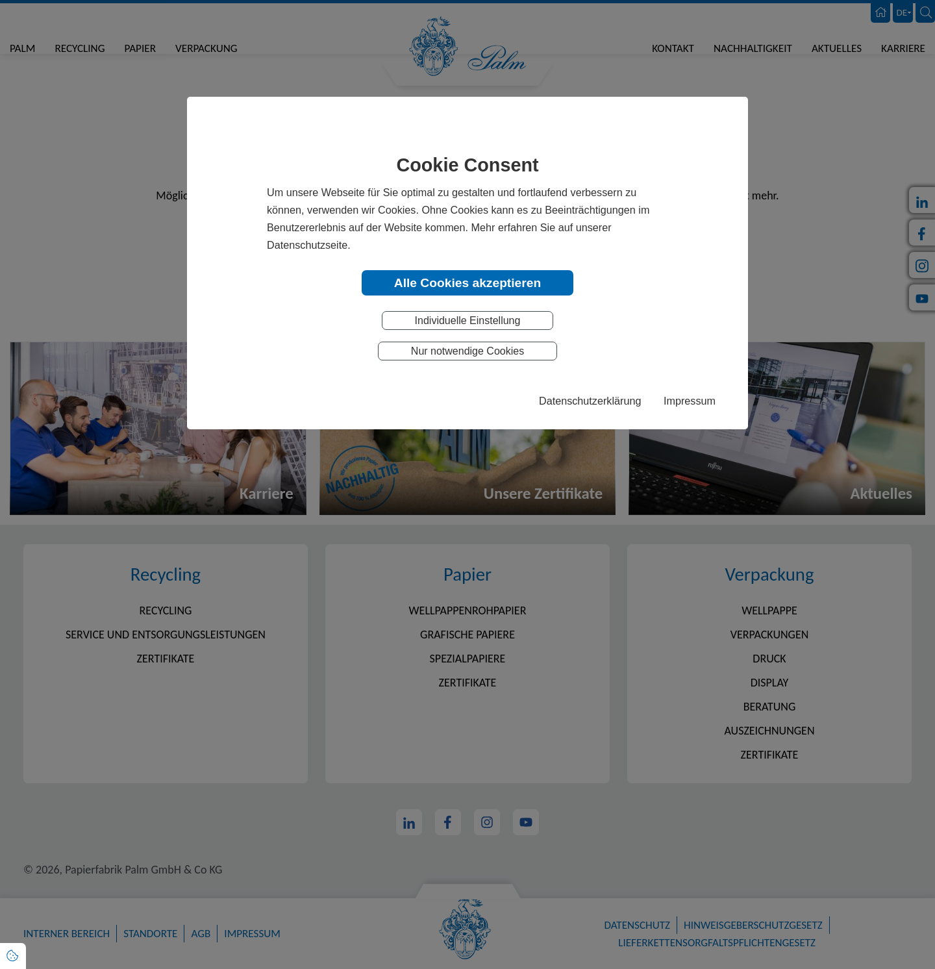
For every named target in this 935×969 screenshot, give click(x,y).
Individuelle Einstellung (468, 320)
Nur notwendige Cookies (467, 351)
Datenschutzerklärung (590, 401)
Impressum (690, 401)
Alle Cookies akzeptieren (467, 282)
